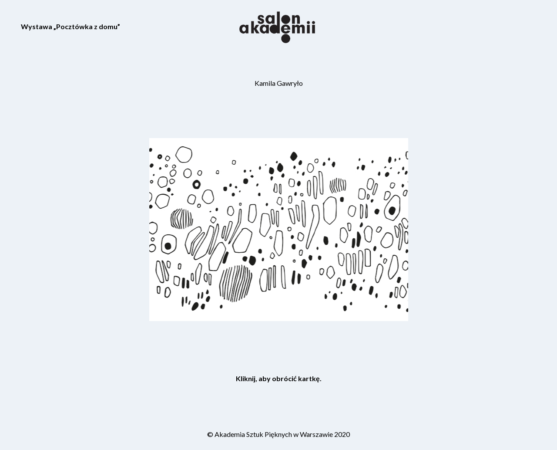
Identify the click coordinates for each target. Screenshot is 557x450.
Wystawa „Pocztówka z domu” (70, 26)
